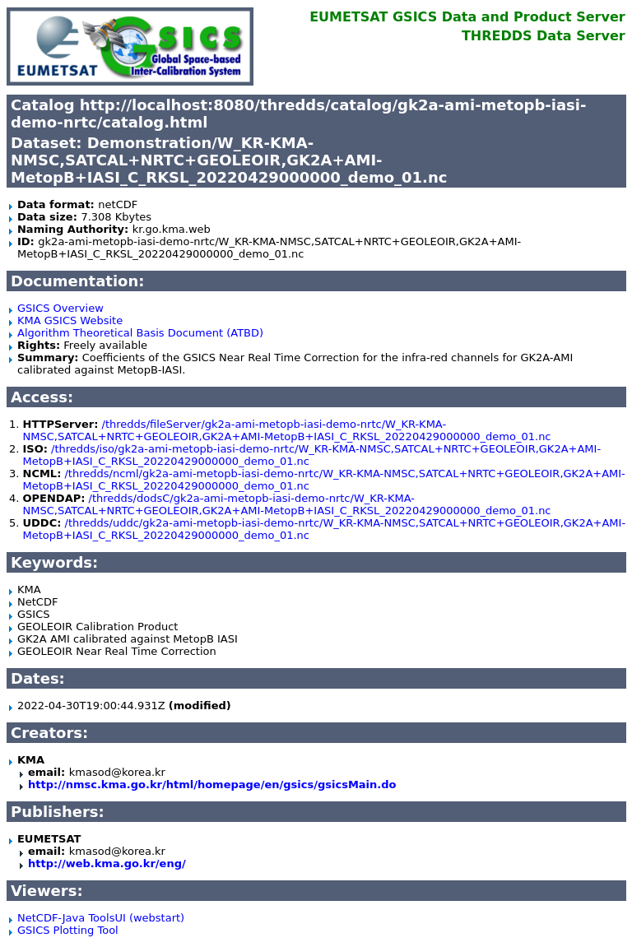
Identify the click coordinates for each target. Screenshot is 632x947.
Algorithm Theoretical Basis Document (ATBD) (140, 333)
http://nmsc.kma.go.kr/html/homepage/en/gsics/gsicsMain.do (212, 784)
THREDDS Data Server (543, 36)
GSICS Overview (60, 308)
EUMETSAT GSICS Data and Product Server (467, 17)
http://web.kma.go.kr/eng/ (107, 863)
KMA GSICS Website (70, 320)
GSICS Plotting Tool (67, 930)
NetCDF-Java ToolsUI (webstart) (100, 918)
